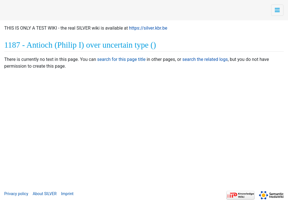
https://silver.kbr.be (148, 28)
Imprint (67, 193)
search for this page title (121, 59)
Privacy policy (16, 193)
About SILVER (45, 193)
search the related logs (205, 59)
